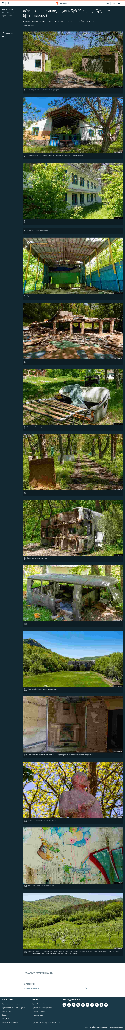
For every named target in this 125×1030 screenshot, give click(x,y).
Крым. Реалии (7, 16)
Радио (4, 1015)
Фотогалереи (7, 10)
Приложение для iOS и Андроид (13, 1008)
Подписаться (6, 1011)
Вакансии (35, 1019)
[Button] (7, 33)
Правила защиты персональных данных (46, 1022)
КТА (113, 3)
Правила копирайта (39, 1011)
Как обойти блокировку (10, 1022)
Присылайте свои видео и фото (13, 1004)
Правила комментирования (42, 1008)
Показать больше (30, 25)
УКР (107, 3)
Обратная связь (37, 1015)
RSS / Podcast (6, 1019)
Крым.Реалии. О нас (39, 1004)
